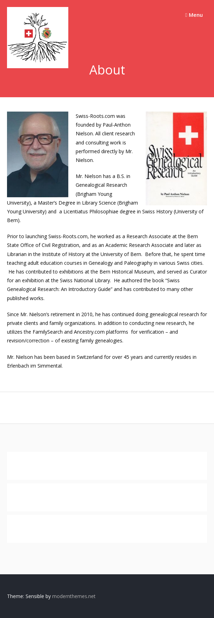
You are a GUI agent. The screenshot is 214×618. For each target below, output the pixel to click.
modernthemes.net (74, 596)
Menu (193, 14)
